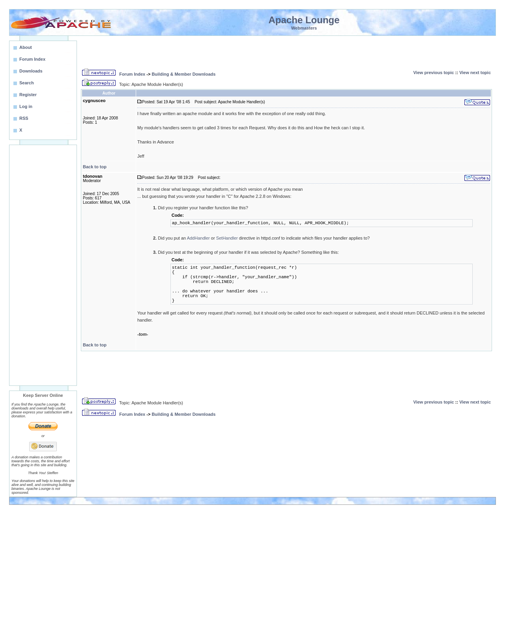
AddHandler (198, 238)
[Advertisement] (43, 265)
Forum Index (132, 74)
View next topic (475, 72)
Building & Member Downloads (183, 74)
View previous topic (433, 72)
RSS (23, 118)
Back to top (95, 166)
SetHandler (227, 238)
